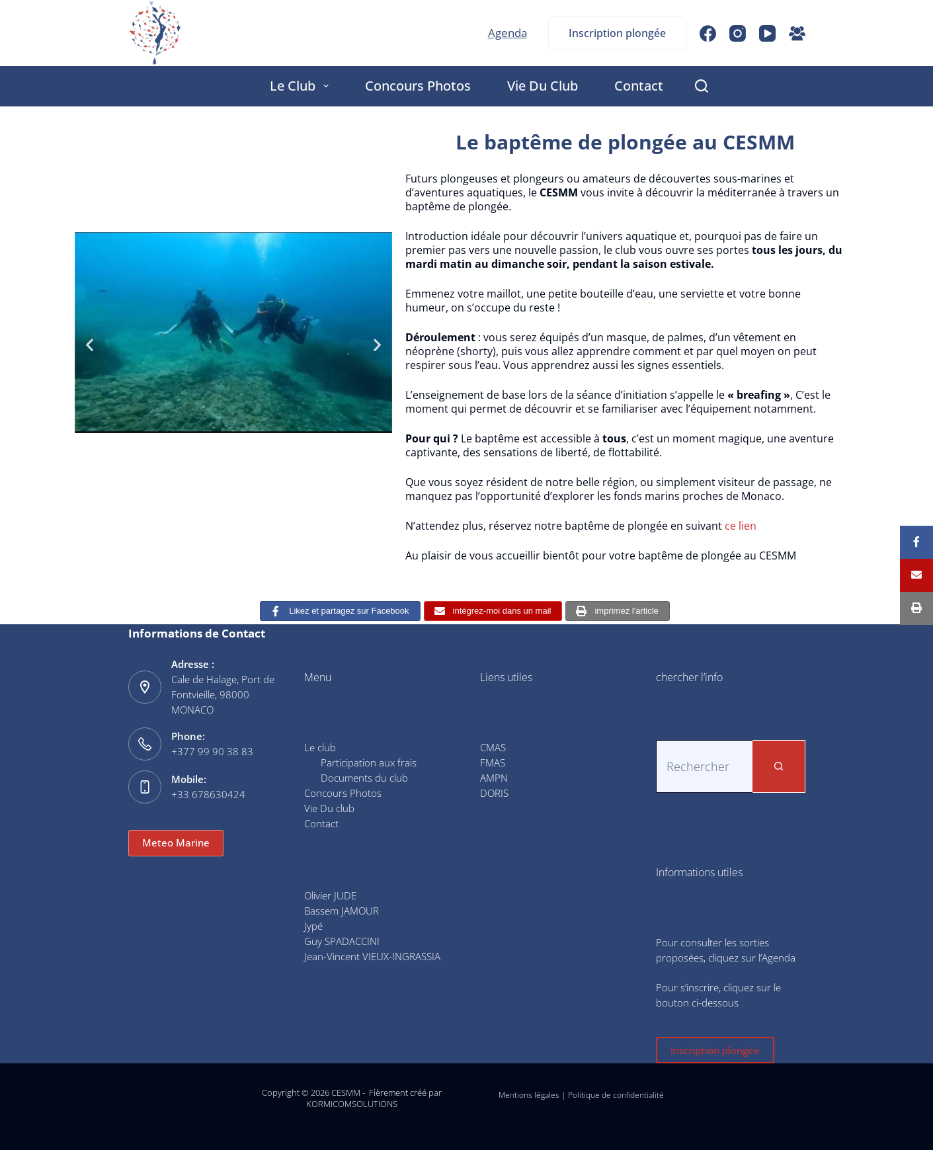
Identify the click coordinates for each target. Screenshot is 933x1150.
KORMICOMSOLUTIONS (351, 1104)
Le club (302, 86)
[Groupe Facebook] (797, 33)
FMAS (492, 762)
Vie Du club (542, 86)
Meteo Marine (176, 842)
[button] (89, 344)
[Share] (916, 542)
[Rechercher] (701, 86)
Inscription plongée (617, 33)
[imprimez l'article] (617, 611)
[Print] (916, 608)
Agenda (507, 32)
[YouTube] (767, 33)
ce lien (740, 525)
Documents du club (364, 777)
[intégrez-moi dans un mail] (493, 611)
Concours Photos (418, 86)
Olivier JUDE (330, 895)
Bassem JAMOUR (341, 910)
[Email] (916, 575)
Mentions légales (529, 1094)
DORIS (494, 793)
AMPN (494, 777)
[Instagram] (737, 33)
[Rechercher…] (704, 766)
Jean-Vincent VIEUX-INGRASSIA (372, 956)
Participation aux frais (369, 762)
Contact (638, 86)
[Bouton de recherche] (778, 766)
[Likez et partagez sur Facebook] (340, 611)
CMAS (493, 747)
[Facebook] (708, 33)
